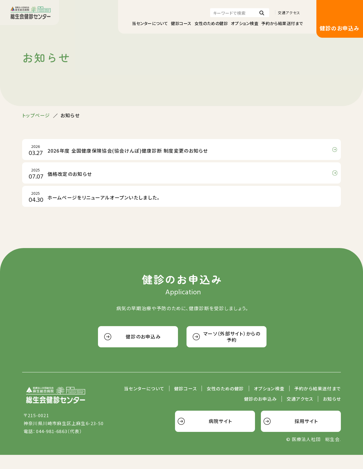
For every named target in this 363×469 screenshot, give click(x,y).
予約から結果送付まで (282, 23)
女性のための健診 (211, 23)
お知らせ (332, 413)
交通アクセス (289, 12)
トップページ (36, 115)
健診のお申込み (339, 28)
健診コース (181, 23)
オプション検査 (244, 23)
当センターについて (150, 23)
